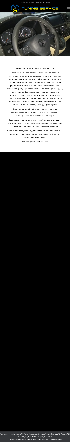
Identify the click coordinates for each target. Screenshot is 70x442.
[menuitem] (27, 2)
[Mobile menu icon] (68, 8)
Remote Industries (56, 439)
